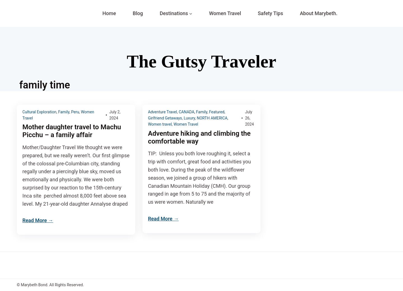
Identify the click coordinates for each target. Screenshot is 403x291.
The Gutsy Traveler (201, 61)
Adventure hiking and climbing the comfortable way (199, 137)
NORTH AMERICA (212, 118)
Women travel (160, 124)
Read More (34, 220)
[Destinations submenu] (190, 13)
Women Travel (186, 124)
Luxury (189, 118)
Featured (216, 112)
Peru (75, 112)
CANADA (187, 112)
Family (63, 112)
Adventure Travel (162, 112)
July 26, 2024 (249, 118)
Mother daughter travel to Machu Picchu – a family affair (71, 131)
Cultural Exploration (39, 112)
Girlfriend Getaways (165, 118)
